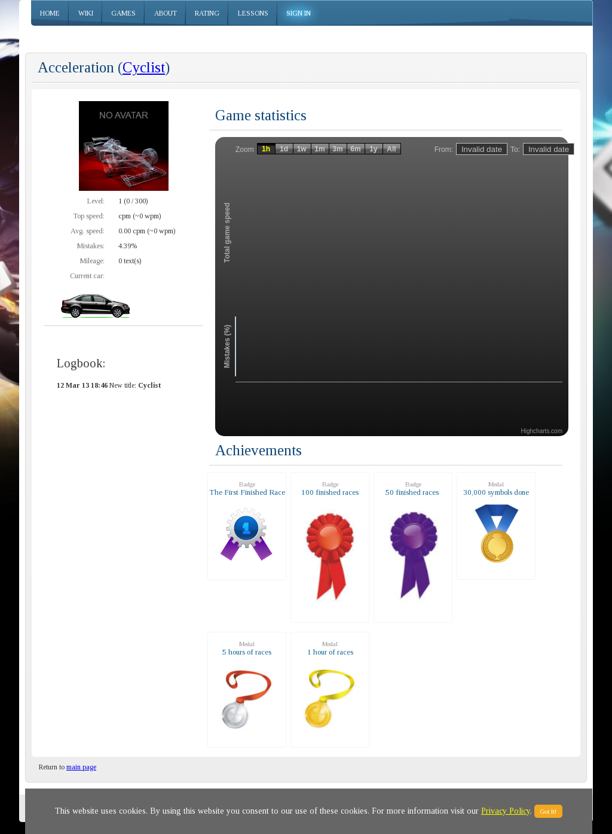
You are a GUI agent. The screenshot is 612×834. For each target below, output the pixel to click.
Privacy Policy (505, 810)
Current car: (87, 276)
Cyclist (144, 67)
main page (81, 767)
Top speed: (89, 216)
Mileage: (92, 261)
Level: (96, 201)
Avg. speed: (88, 231)
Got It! (548, 811)
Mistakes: (91, 246)
